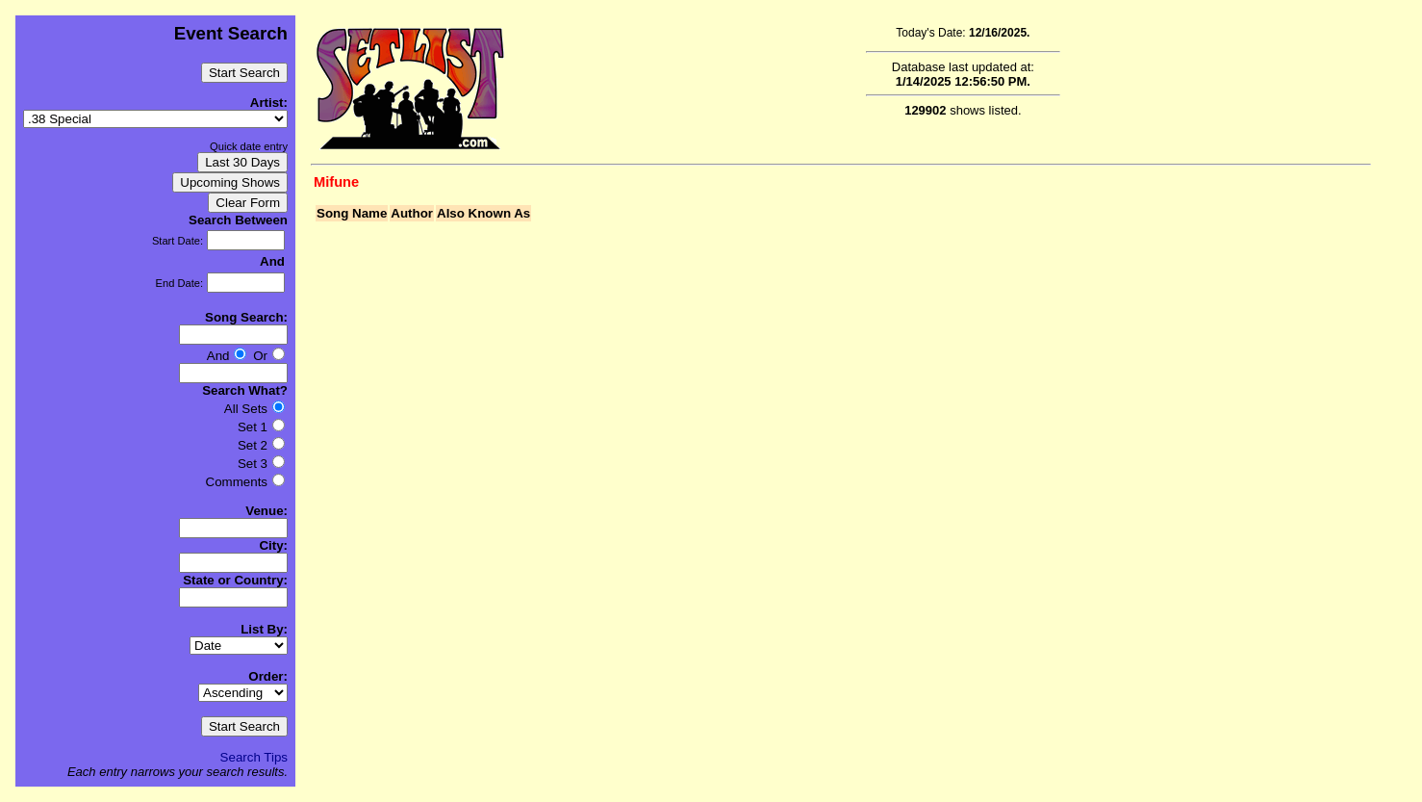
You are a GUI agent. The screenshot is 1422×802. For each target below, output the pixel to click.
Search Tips (254, 757)
